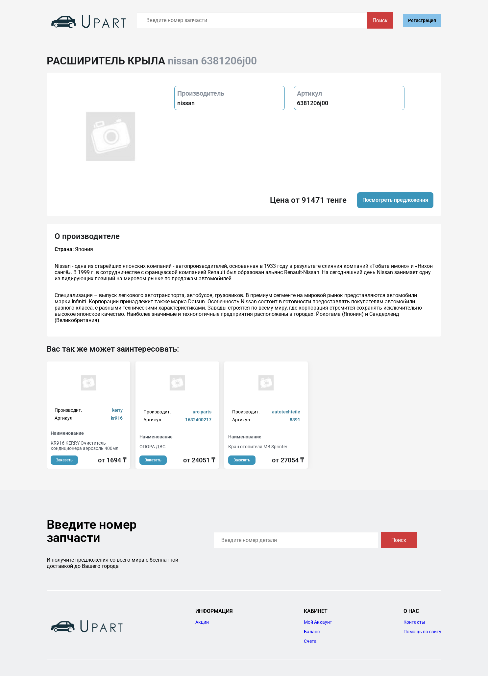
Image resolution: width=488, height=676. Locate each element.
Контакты (414, 622)
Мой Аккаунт (318, 622)
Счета (310, 641)
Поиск (380, 20)
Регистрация (422, 20)
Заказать (64, 460)
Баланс (312, 631)
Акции (202, 622)
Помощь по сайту (422, 631)
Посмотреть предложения (395, 200)
